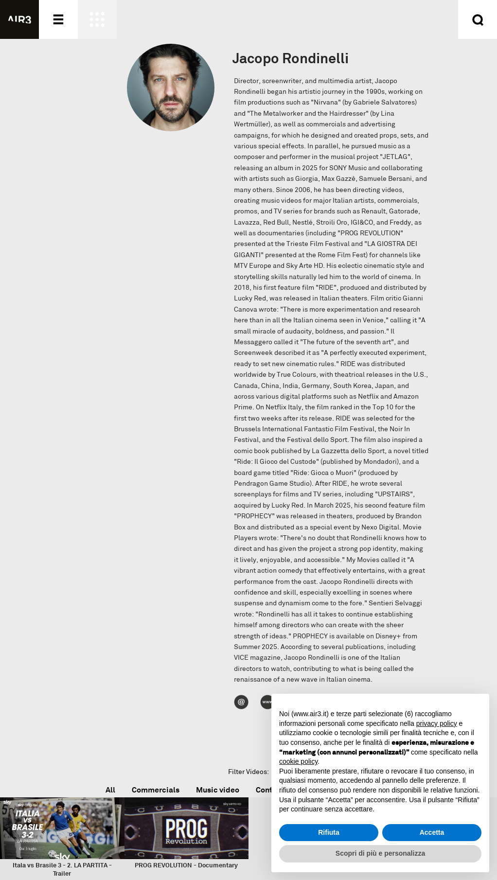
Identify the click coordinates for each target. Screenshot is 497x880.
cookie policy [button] (298, 761)
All (110, 790)
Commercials (155, 790)
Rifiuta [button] (328, 832)
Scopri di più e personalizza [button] (380, 853)
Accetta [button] (432, 832)
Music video (217, 790)
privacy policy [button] (436, 723)
